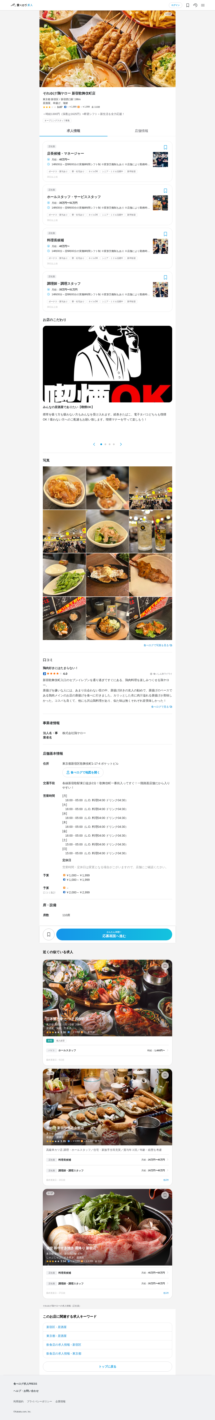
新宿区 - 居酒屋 (56, 1327)
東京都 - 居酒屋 (56, 1335)
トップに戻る (107, 1366)
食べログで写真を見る (156, 645)
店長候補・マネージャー (65, 153)
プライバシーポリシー (39, 1401)
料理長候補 (55, 240)
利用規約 (18, 1401)
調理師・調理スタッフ (64, 283)
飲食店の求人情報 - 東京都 (63, 1353)
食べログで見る (160, 706)
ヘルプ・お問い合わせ (26, 1390)
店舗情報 (141, 131)
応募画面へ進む (114, 934)
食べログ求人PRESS (25, 1383)
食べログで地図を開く (85, 772)
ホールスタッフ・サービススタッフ (74, 197)
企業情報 (60, 1401)
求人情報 (73, 131)
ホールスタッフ (67, 1050)
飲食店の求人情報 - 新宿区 (63, 1344)
